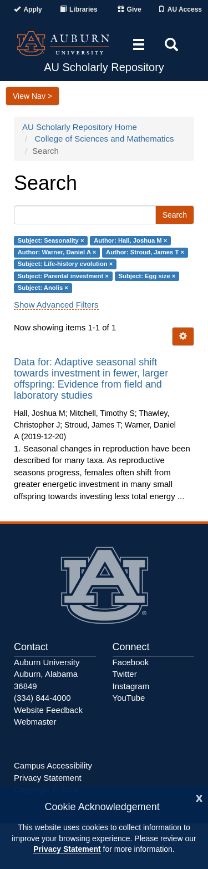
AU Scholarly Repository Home (79, 127)
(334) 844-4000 (42, 697)
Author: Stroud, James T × (145, 252)
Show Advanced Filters (56, 304)
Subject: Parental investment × (63, 276)
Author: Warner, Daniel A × (57, 252)
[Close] (199, 797)
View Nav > (32, 96)
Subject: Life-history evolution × (65, 264)
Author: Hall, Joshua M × (130, 240)
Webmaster (35, 721)
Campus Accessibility (53, 765)
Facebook (131, 662)
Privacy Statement (66, 849)
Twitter (125, 674)
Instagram (131, 686)
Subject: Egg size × (147, 276)
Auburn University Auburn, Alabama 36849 (46, 674)
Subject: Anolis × (43, 288)
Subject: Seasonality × (51, 240)
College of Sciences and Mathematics (104, 138)
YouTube (129, 697)
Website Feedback (48, 710)
